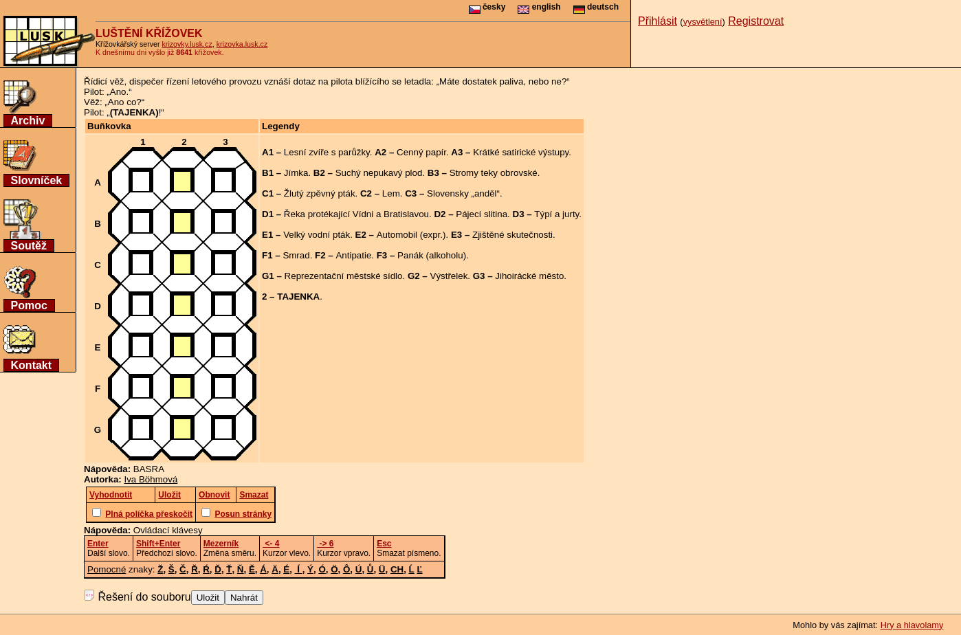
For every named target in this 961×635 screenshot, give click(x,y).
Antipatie (353, 255)
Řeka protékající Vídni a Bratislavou (356, 214)
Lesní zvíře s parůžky (327, 152)
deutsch (596, 7)
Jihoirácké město (529, 276)
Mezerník (221, 543)
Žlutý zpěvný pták (319, 193)
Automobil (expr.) (411, 235)
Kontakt (31, 365)
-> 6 (325, 543)
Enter (98, 543)
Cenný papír (421, 152)
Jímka (296, 173)
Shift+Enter (158, 543)
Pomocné (106, 569)
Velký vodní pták (316, 235)
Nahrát (244, 597)
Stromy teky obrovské (494, 173)
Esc (384, 543)
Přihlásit (657, 21)
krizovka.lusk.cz (242, 44)
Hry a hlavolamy (912, 625)
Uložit (208, 597)
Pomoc (29, 305)
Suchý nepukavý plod (379, 173)
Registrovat (756, 21)
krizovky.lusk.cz (187, 44)
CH (397, 569)
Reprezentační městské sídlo (344, 276)
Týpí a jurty (556, 214)
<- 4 (271, 543)
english (539, 7)
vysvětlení (702, 21)
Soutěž (29, 246)
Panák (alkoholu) (431, 255)
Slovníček (37, 180)
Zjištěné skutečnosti (512, 235)
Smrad (296, 255)
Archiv (28, 120)
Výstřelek (449, 276)
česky (487, 7)
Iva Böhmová (151, 479)
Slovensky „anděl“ (463, 193)
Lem (391, 193)
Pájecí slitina (481, 214)
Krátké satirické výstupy (520, 152)
